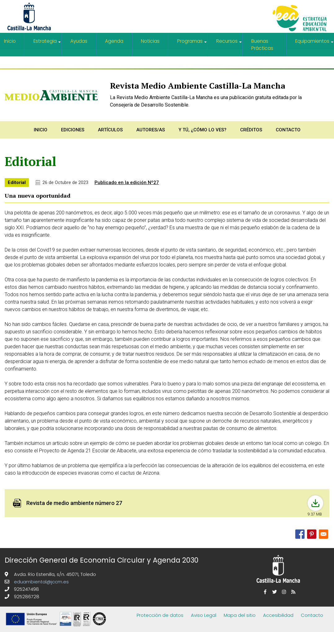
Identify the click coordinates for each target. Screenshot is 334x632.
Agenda (114, 41)
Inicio (40, 129)
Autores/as (150, 129)
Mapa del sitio (240, 614)
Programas (193, 43)
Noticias (150, 41)
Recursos (229, 43)
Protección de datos (160, 614)
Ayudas (79, 41)
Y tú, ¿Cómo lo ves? (202, 129)
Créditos (251, 129)
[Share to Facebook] (300, 533)
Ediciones (72, 129)
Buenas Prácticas (262, 44)
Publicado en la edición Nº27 (126, 182)
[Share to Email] (323, 533)
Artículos (110, 129)
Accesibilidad (278, 614)
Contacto (288, 129)
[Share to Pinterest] (311, 533)
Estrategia (47, 43)
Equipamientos (314, 43)
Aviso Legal (203, 614)
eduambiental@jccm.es (41, 581)
